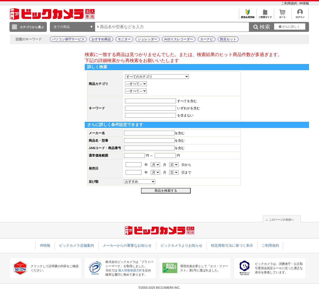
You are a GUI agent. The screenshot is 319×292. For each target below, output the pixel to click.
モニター (124, 39)
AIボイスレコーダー (178, 39)
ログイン (300, 15)
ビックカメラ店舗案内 (76, 245)
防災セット (228, 39)
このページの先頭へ (281, 219)
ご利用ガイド (265, 15)
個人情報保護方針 (130, 270)
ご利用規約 (289, 3)
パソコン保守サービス (68, 39)
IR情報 (304, 3)
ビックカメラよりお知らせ (181, 245)
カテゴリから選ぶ (32, 27)
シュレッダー (147, 39)
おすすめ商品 (101, 39)
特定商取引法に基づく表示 (232, 245)
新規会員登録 (247, 15)
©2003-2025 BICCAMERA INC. (159, 288)
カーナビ (206, 39)
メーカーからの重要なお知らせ (127, 245)
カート (282, 15)
